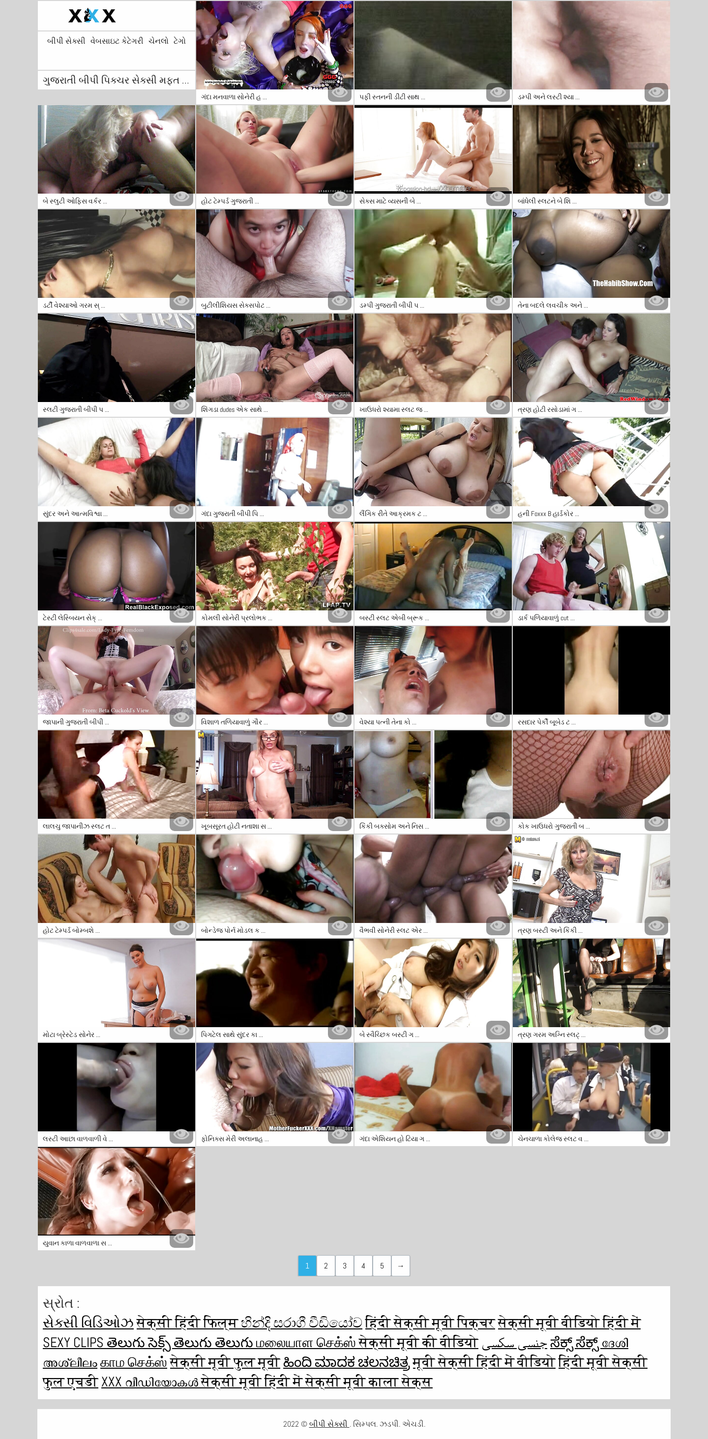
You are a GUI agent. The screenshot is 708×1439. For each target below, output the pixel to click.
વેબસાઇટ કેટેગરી (117, 41)
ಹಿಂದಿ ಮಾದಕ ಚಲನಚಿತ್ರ (346, 1362)
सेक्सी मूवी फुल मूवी (225, 1362)
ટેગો (180, 41)
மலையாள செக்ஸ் (307, 1342)
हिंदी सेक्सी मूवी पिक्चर (430, 1322)
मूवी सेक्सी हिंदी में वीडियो (484, 1362)
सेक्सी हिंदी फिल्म (189, 1322)
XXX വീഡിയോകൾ (151, 1381)
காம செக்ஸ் (133, 1362)
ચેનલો (158, 41)
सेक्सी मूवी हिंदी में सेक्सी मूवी (285, 1381)
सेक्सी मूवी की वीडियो (418, 1342)
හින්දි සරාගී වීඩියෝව (301, 1322)
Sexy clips (75, 1342)
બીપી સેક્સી (66, 41)
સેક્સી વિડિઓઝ (88, 1322)
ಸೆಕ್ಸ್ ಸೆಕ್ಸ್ (575, 1342)
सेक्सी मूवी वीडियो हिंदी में (569, 1322)
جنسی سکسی (514, 1342)
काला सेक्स (401, 1381)
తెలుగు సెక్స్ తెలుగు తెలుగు (181, 1342)
